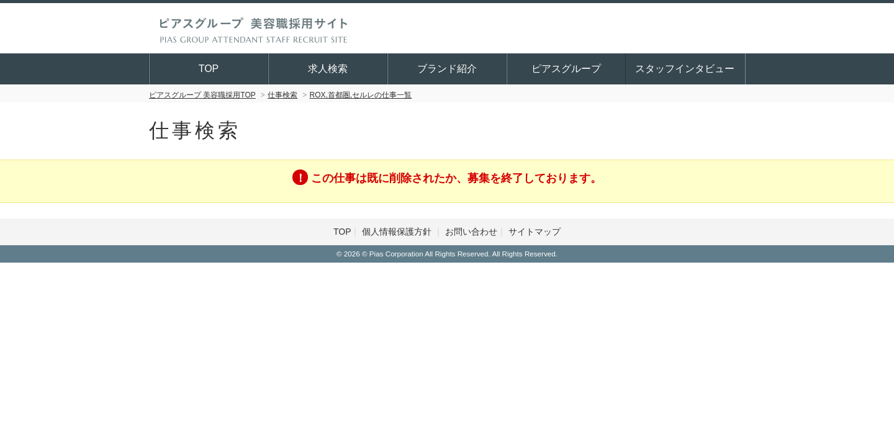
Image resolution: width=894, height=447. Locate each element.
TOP (209, 68)
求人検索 (328, 68)
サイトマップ (534, 232)
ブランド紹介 (447, 68)
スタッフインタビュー (685, 68)
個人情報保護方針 (398, 232)
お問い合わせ (471, 232)
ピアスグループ (567, 68)
